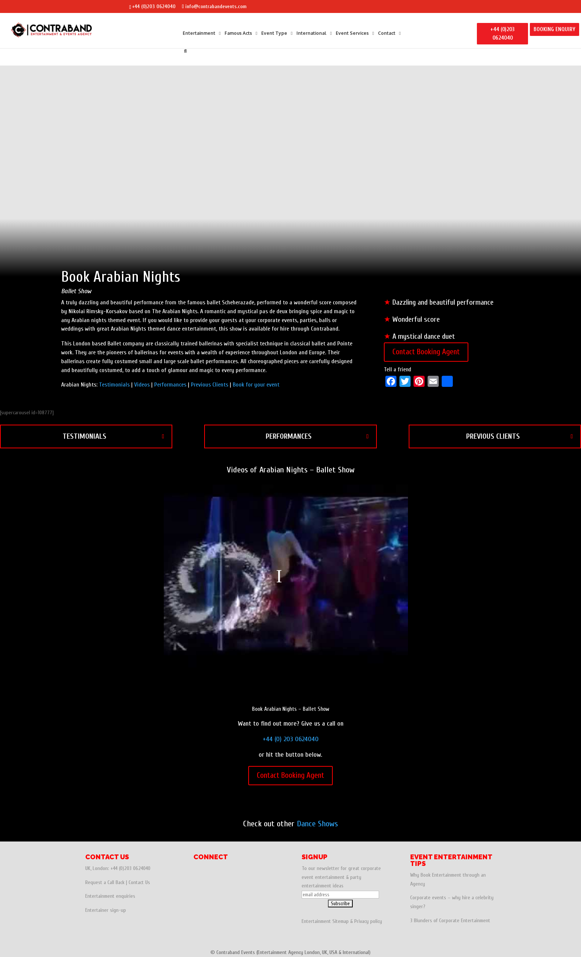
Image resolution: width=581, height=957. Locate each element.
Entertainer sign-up (105, 910)
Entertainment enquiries (110, 896)
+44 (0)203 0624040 (154, 6)
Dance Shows (317, 824)
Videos (142, 384)
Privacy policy (368, 921)
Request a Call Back (104, 882)
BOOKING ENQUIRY (554, 29)
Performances (170, 384)
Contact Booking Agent (426, 351)
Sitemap (340, 921)
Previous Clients (209, 384)
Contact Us (139, 882)
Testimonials (114, 384)
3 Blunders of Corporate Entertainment (450, 920)
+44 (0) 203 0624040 (291, 739)
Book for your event (256, 384)
